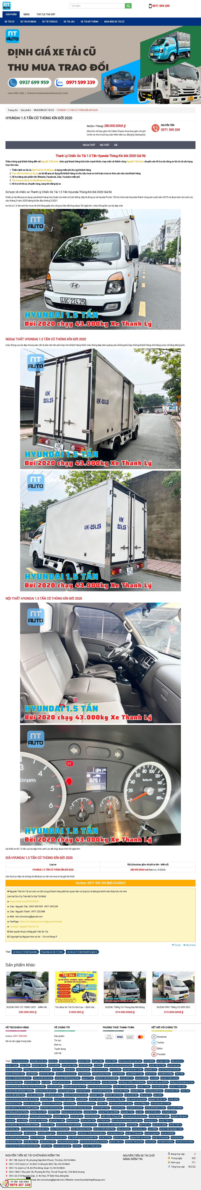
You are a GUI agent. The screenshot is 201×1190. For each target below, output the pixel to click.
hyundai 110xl (96, 1095)
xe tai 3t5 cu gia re (46, 1133)
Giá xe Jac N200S (31, 1103)
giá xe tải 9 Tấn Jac (115, 1099)
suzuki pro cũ (150, 1120)
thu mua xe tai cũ (19, 1061)
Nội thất (104, 145)
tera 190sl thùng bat (59, 1129)
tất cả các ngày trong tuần (18, 1041)
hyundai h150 (137, 1091)
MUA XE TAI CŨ (39, 1065)
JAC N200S (32, 1074)
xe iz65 (139, 1112)
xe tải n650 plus (109, 1082)
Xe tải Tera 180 (30, 1142)
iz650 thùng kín (92, 1116)
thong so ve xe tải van (71, 1112)
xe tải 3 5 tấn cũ (153, 1112)
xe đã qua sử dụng (54, 1095)
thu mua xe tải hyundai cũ (99, 1087)
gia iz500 (158, 1095)
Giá (115, 145)
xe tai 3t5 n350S (121, 1091)
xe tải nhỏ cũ (76, 1116)
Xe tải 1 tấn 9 (175, 1125)
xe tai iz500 (115, 1070)
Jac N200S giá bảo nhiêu (17, 1137)
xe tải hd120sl (118, 1108)
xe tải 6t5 (10, 1120)
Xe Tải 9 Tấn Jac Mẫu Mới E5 (111, 1125)
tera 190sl (25, 1065)
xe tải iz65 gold (54, 1087)
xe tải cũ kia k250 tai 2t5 (16, 1116)
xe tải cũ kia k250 (13, 1133)
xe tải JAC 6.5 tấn (157, 1065)
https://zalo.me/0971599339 (24, 901)
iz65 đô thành (85, 1065)
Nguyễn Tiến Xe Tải (157, 1099)
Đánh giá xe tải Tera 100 (74, 1087)
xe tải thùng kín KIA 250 (169, 1070)
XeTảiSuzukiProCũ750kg (17, 1112)
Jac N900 (153, 1129)
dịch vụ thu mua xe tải (66, 1074)
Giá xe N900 (54, 1065)
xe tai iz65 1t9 (126, 1078)
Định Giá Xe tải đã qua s (43, 170)
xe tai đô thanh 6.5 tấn (155, 1108)
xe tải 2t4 (70, 1070)
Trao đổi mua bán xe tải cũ (25, 173)
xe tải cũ (53, 1061)
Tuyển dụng (60, 1049)
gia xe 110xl (87, 1078)
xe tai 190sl (111, 1061)
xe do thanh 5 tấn (101, 1108)
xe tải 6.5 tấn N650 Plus (104, 1129)
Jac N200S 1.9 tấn (135, 1074)
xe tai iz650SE (168, 1133)
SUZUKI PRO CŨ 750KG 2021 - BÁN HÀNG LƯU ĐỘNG (34, 1007)
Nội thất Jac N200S (38, 1120)
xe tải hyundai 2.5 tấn (160, 1103)
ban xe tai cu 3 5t (99, 1070)
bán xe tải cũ (177, 1061)
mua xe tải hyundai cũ (67, 1142)
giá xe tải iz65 (47, 1125)
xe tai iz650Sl (141, 1078)
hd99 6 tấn (46, 1146)
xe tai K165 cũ (83, 1091)
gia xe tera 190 (171, 1091)
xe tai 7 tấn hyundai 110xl (171, 1129)
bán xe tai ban (124, 1129)
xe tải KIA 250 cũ (159, 1087)
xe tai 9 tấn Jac (46, 1074)
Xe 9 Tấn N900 (37, 1137)
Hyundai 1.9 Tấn (61, 1116)
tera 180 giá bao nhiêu (81, 1129)
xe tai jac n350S (175, 1108)
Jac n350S (22, 1120)
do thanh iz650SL (165, 1142)
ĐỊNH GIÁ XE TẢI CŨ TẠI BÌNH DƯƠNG (22, 1108)
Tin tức (57, 1040)
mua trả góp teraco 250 (40, 1116)
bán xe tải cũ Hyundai (136, 1099)
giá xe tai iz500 (89, 1125)
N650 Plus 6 (54, 1112)
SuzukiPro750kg (166, 1074)
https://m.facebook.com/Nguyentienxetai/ (41, 921)
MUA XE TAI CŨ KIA (114, 1095)
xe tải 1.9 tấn (143, 1087)
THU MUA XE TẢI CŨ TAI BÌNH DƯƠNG (22, 1125)
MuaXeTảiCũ (72, 1120)
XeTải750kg (69, 1103)
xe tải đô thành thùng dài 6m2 (78, 1108)
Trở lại (176, 945)
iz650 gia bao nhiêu (101, 1074)
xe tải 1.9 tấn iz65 (177, 1087)
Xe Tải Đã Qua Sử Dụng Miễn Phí (83, 1137)
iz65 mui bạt (29, 1133)
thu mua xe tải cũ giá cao (130, 1061)
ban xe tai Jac (12, 1129)
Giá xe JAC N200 (97, 1099)
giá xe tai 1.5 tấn (57, 1120)
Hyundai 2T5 (150, 1070)
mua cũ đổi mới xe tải (43, 1078)
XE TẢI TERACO (50, 21)
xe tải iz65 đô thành (86, 1103)
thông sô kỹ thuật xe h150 (182, 1082)
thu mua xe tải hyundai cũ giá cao (127, 1120)
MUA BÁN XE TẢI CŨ (114, 21)
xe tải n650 (173, 1099)
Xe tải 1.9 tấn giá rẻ (92, 1146)
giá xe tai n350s (121, 1137)
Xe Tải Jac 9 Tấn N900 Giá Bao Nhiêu (22, 1146)
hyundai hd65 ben (14, 1082)
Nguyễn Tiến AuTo (179, 1116)
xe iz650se (82, 1099)
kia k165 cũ (145, 1125)
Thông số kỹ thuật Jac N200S (37, 1070)
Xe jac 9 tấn (97, 1061)
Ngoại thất (89, 145)
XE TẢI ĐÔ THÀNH (89, 21)
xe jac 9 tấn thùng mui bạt (76, 1095)
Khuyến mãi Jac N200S (158, 1082)
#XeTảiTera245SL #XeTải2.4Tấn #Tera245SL (25, 1087)
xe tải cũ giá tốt (152, 1133)
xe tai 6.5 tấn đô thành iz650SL (19, 1091)
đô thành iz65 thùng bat (51, 1108)
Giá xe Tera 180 (88, 1120)
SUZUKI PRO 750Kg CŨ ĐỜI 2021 (173, 1007)
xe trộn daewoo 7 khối (158, 1116)
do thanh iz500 (169, 1112)
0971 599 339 (170, 130)
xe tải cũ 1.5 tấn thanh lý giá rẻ (82, 952)
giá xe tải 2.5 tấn (32, 1082)
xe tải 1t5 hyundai (160, 1137)
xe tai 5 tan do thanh (66, 1133)
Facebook (159, 1036)
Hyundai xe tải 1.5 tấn (52, 952)
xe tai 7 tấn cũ (166, 1120)
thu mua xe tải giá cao (45, 1091)
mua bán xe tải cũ (38, 1061)
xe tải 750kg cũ (141, 1103)
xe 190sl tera (103, 1120)
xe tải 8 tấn (132, 1125)
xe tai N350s (118, 1074)
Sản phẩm (11, 14)
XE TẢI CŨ (9, 21)
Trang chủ (13, 110)
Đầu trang (189, 945)
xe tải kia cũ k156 (134, 1108)
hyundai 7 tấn (127, 1112)
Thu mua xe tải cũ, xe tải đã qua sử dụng (31, 180)
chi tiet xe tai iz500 (184, 1142)
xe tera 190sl (162, 1061)
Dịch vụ (57, 1044)
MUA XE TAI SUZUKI (134, 1142)
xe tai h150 (150, 1074)
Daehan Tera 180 (38, 1112)
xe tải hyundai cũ (13, 1070)
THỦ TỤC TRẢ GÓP (46, 14)
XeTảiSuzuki (176, 1137)
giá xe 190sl (84, 1061)
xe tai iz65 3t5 (131, 1095)
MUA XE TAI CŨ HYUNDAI (106, 1078)
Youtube (159, 1054)
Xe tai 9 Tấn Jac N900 (108, 1112)
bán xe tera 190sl (13, 1142)
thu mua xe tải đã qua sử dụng (93, 1142)
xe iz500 (154, 1078)
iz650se (76, 1146)
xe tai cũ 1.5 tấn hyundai (25, 952)
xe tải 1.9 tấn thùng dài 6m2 (18, 1078)
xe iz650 (46, 1082)
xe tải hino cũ (90, 1112)
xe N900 (98, 1065)
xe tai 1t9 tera (141, 1065)
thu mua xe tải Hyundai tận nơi (35, 1129)
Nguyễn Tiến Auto (49, 161)
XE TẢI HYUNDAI (28, 21)
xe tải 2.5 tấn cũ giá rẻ (64, 1099)
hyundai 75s (46, 1099)
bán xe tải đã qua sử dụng (121, 1103)
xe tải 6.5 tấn (105, 1137)
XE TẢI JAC (69, 21)
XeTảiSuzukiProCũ (154, 1091)
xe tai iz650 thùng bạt (101, 1091)
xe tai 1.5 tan (11, 1065)
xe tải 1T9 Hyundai (134, 1133)
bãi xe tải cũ (146, 1095)
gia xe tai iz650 (159, 1125)
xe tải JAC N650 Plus (15, 1095)
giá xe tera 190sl (48, 1142)
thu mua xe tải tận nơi (56, 1137)
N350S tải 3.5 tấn (13, 1103)
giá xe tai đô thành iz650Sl (68, 1125)
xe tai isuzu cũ (139, 1129)
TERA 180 (102, 1103)
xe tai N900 (149, 1061)
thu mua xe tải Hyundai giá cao (86, 1082)
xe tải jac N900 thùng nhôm (67, 1078)
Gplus (157, 1048)
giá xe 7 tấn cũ (116, 1142)
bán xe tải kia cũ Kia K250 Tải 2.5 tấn (22, 1099)
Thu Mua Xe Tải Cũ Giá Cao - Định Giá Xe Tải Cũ (80, 1007)
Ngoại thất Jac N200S (140, 1137)
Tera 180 (179, 1074)
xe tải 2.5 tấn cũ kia (169, 1078)
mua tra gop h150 (66, 1091)
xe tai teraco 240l (115, 1133)
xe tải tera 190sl (69, 1065)
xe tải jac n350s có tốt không (131, 1082)
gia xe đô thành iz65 (15, 1074)
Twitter (158, 1042)
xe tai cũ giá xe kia (62, 1146)
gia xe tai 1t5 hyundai (52, 1103)
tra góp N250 (84, 1074)
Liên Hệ (57, 1053)
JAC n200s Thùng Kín (111, 1116)
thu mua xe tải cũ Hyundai (135, 1116)
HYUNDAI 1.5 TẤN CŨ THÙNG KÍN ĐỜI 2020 (77, 110)
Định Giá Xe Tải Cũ (68, 1061)
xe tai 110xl (58, 1070)
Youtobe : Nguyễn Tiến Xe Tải (24, 926)
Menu (27, 14)
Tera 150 (185, 1091)
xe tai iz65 (150, 1142)
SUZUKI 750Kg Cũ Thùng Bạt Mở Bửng (125, 1007)
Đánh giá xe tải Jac (61, 1082)
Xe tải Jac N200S (34, 1095)
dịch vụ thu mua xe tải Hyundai (118, 1065)
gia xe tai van (173, 1065)
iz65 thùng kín (83, 1070)
